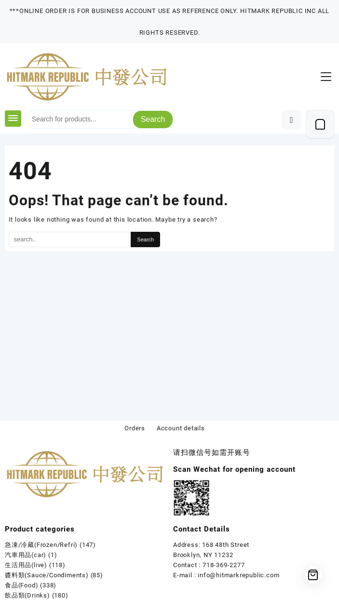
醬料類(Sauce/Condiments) (47, 575)
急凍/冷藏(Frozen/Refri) (41, 544)
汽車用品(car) (25, 554)
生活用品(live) (26, 565)
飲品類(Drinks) (27, 595)
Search (153, 119)
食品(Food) (21, 585)
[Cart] (320, 124)
